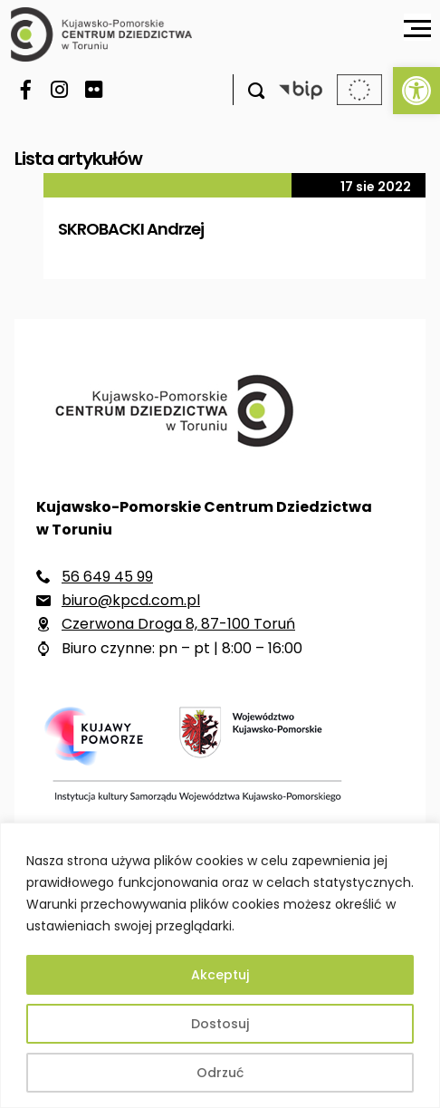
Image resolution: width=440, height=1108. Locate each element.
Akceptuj (220, 975)
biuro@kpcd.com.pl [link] (131, 600)
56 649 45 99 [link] (107, 576)
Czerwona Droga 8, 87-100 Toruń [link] (178, 623)
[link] (416, 90)
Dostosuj (220, 1024)
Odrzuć (220, 1073)
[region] (220, 965)
